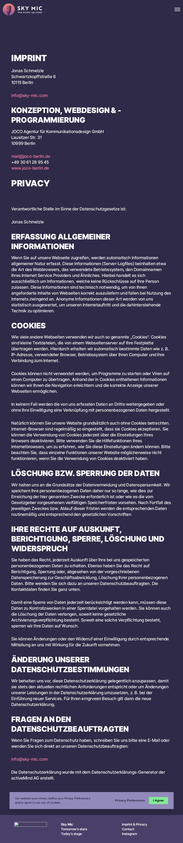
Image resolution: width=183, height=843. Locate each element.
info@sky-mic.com (29, 95)
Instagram (129, 834)
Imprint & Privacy (134, 824)
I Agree (158, 800)
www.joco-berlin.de (30, 168)
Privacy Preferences (130, 800)
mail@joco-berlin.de (30, 156)
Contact (128, 829)
